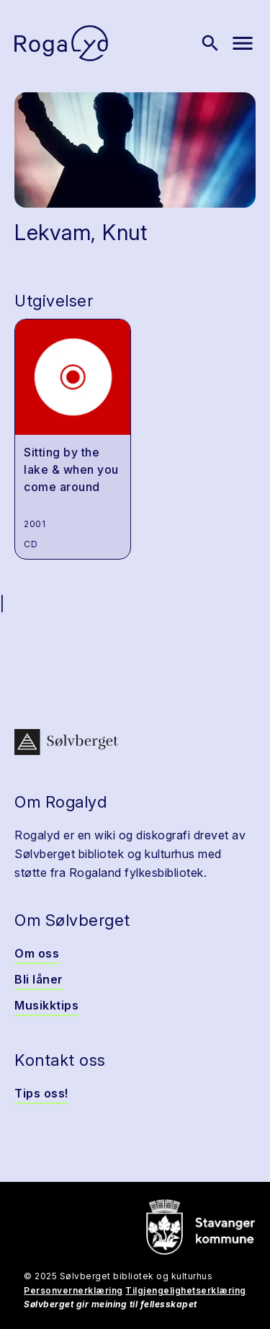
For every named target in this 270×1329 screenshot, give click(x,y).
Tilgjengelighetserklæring (185, 1290)
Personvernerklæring (73, 1290)
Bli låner (38, 979)
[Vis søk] (210, 43)
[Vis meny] (243, 43)
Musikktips (46, 1005)
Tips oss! (41, 1093)
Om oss (36, 953)
